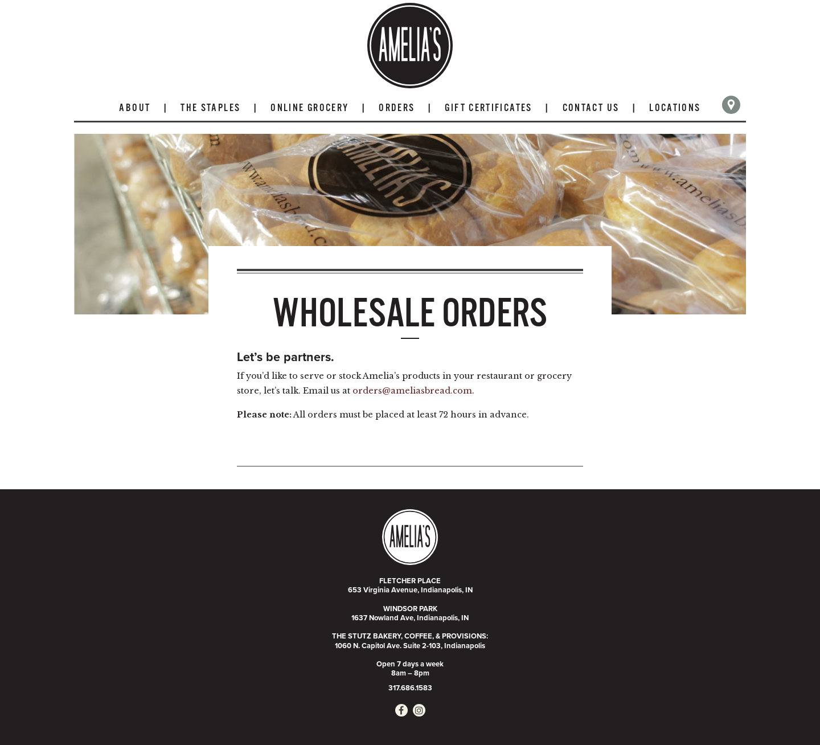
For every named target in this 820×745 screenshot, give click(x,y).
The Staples (210, 108)
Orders (397, 108)
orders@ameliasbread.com (412, 391)
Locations (674, 108)
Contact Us (591, 108)
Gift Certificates (488, 108)
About (134, 108)
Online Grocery (309, 108)
